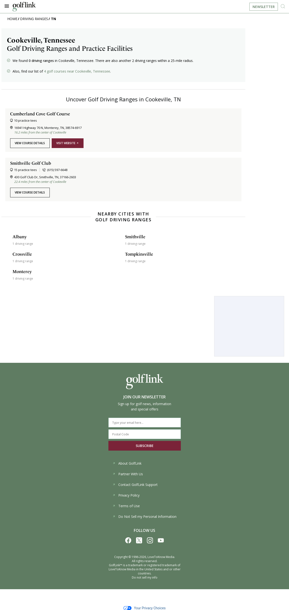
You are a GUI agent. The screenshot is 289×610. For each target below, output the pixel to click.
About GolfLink (127, 463)
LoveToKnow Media (161, 557)
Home (12, 18)
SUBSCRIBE (145, 445)
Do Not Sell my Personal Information (144, 516)
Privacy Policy (126, 495)
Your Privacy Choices (144, 608)
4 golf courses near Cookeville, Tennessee (77, 71)
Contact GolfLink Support (135, 484)
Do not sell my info (144, 577)
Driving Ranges (34, 18)
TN (53, 18)
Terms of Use (126, 506)
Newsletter (264, 6)
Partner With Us (128, 474)
